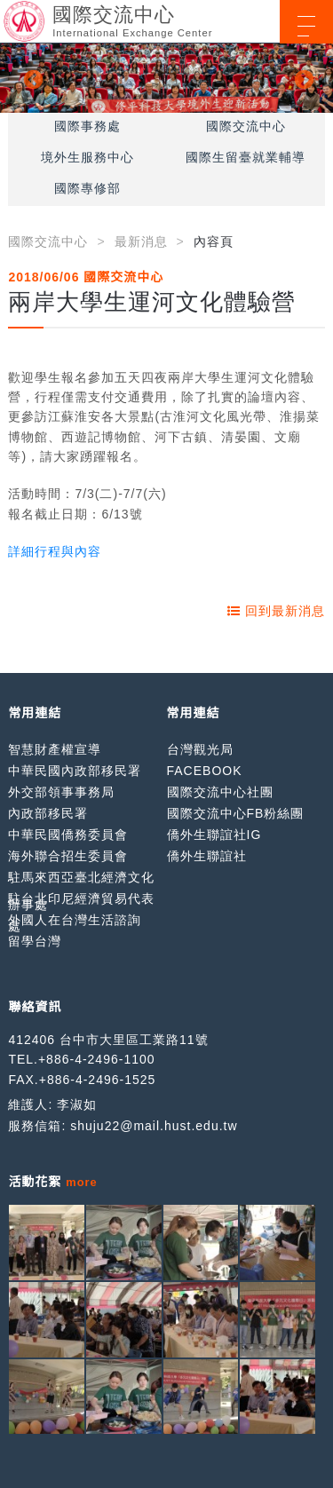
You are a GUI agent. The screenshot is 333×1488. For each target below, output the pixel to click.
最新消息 (141, 241)
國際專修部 (87, 188)
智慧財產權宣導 (54, 749)
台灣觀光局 (200, 749)
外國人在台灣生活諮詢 (74, 920)
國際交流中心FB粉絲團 (236, 813)
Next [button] (302, 78)
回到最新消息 (276, 611)
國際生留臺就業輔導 (245, 157)
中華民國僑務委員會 (68, 834)
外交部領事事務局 (61, 792)
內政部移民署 (48, 813)
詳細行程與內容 (54, 551)
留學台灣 (34, 941)
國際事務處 (87, 126)
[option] (166, 78)
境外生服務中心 (87, 157)
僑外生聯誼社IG (214, 834)
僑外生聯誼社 (207, 856)
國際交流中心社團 (220, 792)
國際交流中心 (246, 126)
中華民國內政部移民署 (74, 771)
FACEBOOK (204, 771)
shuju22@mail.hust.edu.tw (153, 1126)
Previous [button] (31, 78)
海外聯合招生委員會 (68, 856)
